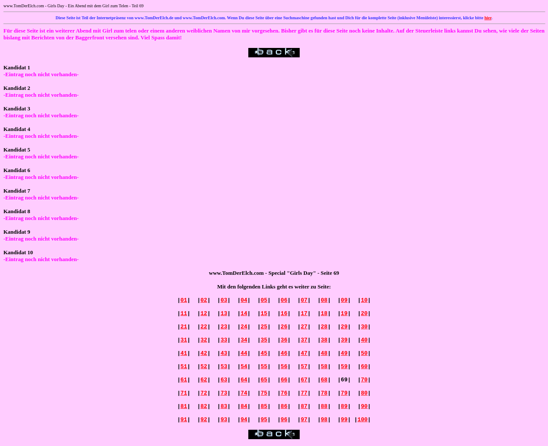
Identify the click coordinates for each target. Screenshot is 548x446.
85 (264, 406)
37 (304, 340)
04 (244, 300)
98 (324, 419)
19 (344, 313)
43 (223, 353)
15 (264, 313)
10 (364, 300)
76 (284, 393)
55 (264, 366)
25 (264, 327)
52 (203, 366)
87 (304, 406)
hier (487, 17)
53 (223, 366)
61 (183, 380)
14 (244, 313)
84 (244, 406)
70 (364, 380)
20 (364, 313)
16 (284, 313)
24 (244, 327)
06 (284, 300)
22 (203, 327)
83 (223, 406)
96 (284, 419)
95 (264, 419)
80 (364, 393)
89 (344, 406)
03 (223, 300)
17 (304, 313)
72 (203, 393)
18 (324, 313)
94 (244, 419)
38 (324, 340)
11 (183, 313)
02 (203, 300)
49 (344, 353)
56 (284, 366)
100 (362, 419)
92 (203, 419)
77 (304, 393)
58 (324, 366)
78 (324, 393)
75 (264, 393)
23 (223, 327)
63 (223, 380)
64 (244, 380)
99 (344, 419)
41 (183, 353)
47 (304, 353)
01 (183, 300)
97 (304, 419)
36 (284, 340)
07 (304, 300)
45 (264, 353)
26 (284, 327)
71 (183, 393)
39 (344, 340)
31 (183, 340)
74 (244, 393)
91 (183, 419)
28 (324, 327)
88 (324, 406)
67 (304, 380)
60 (364, 366)
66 (284, 380)
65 (264, 380)
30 (364, 327)
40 (364, 340)
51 (183, 366)
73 (223, 393)
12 (203, 313)
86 (284, 406)
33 (223, 340)
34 (244, 340)
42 (203, 353)
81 (183, 406)
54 (244, 366)
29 (344, 327)
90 (364, 406)
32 (203, 340)
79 (344, 393)
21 (183, 327)
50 (364, 353)
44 (244, 353)
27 (304, 327)
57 (304, 366)
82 (203, 406)
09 (344, 300)
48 (324, 353)
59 (344, 366)
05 (264, 300)
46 (284, 353)
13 (223, 313)
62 (203, 380)
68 (324, 380)
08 (324, 300)
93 (223, 419)
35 (264, 340)
